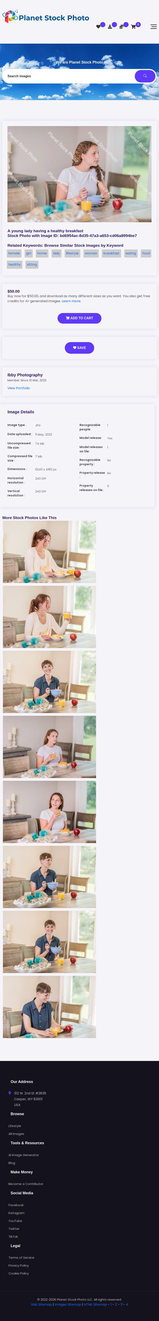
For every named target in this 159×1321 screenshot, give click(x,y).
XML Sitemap (41, 1304)
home (42, 253)
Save (79, 348)
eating (131, 253)
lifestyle (72, 253)
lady (56, 253)
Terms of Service (21, 1257)
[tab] (79, 1311)
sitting (32, 264)
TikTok (13, 1236)
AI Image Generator (23, 1155)
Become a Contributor (25, 1184)
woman (91, 253)
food (146, 253)
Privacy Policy (18, 1265)
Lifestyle (14, 1126)
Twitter (13, 1228)
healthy (14, 264)
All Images (16, 1134)
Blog (11, 1163)
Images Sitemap (68, 1304)
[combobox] (79, 76)
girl (28, 253)
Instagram (16, 1213)
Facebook (16, 1205)
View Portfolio (18, 388)
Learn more (71, 301)
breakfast (111, 253)
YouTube (15, 1221)
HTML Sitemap (95, 1304)
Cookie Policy (18, 1273)
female (14, 253)
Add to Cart (79, 318)
